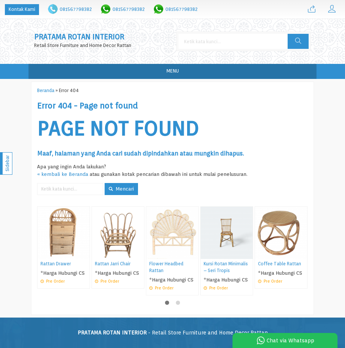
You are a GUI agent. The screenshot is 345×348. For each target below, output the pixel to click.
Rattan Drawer (55, 263)
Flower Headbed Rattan (166, 267)
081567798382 (76, 9)
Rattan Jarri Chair (112, 263)
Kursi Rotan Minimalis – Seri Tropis (226, 267)
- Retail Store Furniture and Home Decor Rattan (173, 333)
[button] (298, 41)
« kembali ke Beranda (62, 174)
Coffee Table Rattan (279, 263)
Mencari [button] (121, 189)
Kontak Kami (22, 9)
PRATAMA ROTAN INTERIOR (79, 37)
